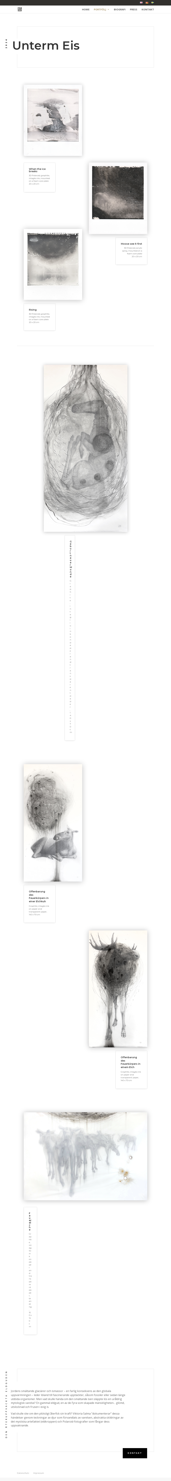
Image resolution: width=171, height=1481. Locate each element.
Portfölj (100, 9)
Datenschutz (23, 1473)
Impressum (38, 1473)
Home (86, 9)
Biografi (120, 9)
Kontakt (148, 9)
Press (133, 9)
